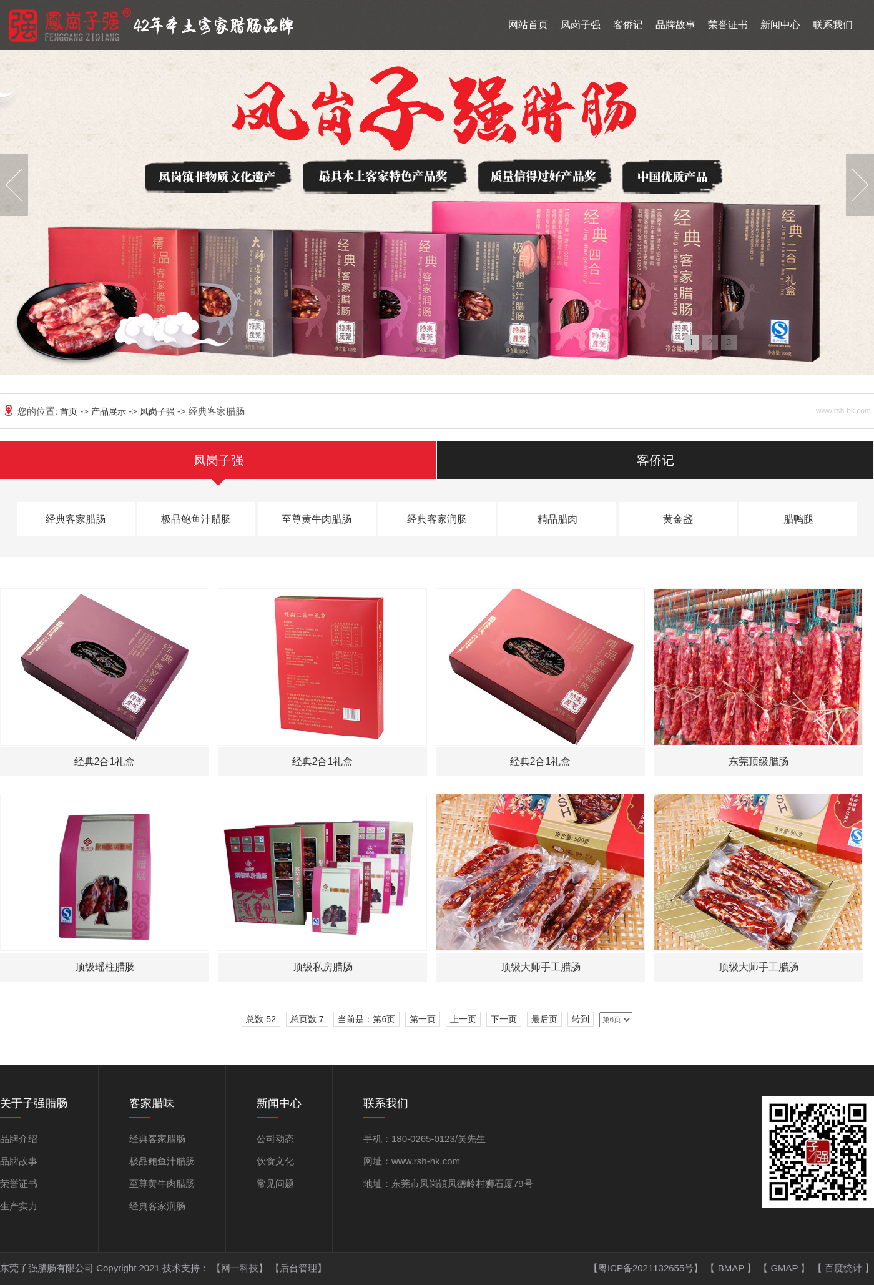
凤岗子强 (581, 24)
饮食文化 (275, 1161)
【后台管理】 (298, 1268)
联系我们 (833, 24)
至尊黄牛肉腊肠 (316, 519)
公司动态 (275, 1138)
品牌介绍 (18, 1138)
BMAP (732, 1268)
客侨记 (628, 24)
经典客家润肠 (437, 519)
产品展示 (110, 411)
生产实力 (18, 1206)
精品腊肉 (557, 519)
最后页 (544, 1019)
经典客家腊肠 (76, 519)
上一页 (463, 1019)
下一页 (504, 1019)
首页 (70, 411)
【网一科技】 (241, 1268)
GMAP (785, 1268)
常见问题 (275, 1183)
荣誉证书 (728, 24)
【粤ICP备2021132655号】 (647, 1268)
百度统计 (845, 1268)
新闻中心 (780, 24)
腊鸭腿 (798, 519)
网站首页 (528, 24)
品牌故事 (675, 24)
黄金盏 (678, 519)
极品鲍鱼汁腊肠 (196, 519)
